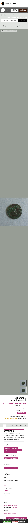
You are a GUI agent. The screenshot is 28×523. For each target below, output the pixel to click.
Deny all (15, 521)
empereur (7, 448)
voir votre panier (21, 26)
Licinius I (14, 507)
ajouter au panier (8, 26)
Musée (23, 10)
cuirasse (14, 452)
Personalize (21, 521)
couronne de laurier (16, 450)
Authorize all (7, 521)
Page (14, 10)
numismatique (21, 412)
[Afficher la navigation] (3, 10)
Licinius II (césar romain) (11, 458)
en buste (14, 448)
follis (5, 485)
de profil (7, 450)
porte (6, 468)
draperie (7, 452)
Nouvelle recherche (17, 17)
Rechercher (23, 21)
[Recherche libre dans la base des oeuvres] (9, 20)
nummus (6, 491)
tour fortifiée (13, 468)
